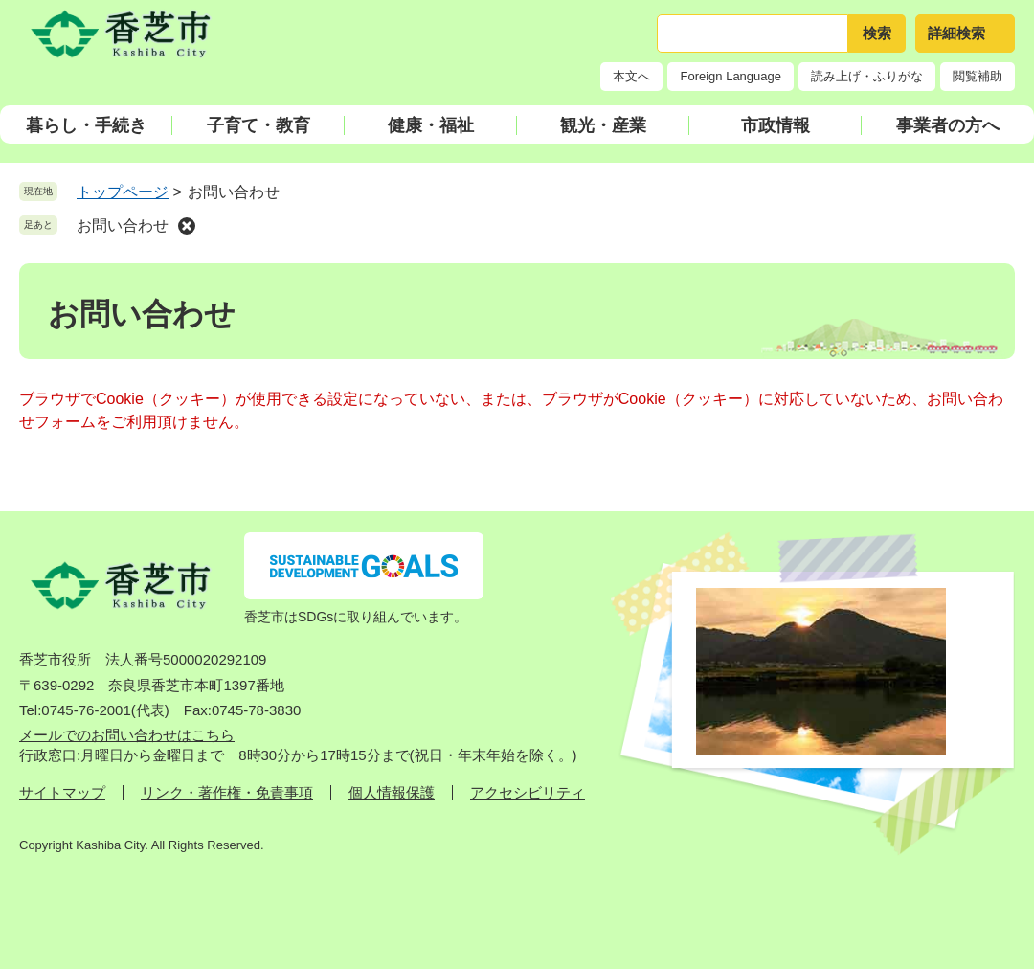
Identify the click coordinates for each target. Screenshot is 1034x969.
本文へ (631, 76)
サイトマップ (62, 792)
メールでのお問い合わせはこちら (127, 735)
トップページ (123, 192)
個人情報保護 (391, 792)
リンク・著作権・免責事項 (227, 792)
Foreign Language (730, 76)
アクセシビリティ (527, 792)
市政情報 (775, 125)
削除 (186, 226)
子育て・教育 (258, 125)
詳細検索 (956, 33)
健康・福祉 (431, 125)
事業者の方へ (948, 125)
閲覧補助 (977, 76)
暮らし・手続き (86, 125)
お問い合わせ (123, 225)
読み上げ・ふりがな (867, 76)
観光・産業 (603, 125)
